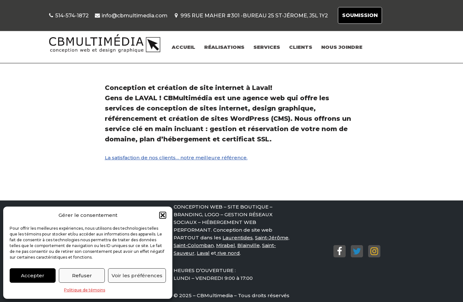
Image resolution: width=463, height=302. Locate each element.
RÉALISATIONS (224, 47)
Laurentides (237, 238)
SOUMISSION (360, 15)
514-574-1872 (72, 15)
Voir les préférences (137, 275)
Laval (203, 253)
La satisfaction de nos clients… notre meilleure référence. (176, 158)
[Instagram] (374, 251)
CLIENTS (300, 47)
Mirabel (225, 245)
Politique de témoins (84, 290)
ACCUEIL (183, 47)
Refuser (82, 275)
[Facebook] (339, 251)
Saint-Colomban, (194, 245)
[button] (162, 215)
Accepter (32, 275)
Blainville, (249, 245)
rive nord (228, 253)
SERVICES (266, 47)
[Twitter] (357, 251)
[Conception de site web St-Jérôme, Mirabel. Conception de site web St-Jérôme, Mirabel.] (104, 43)
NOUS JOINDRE (341, 47)
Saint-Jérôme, (272, 238)
